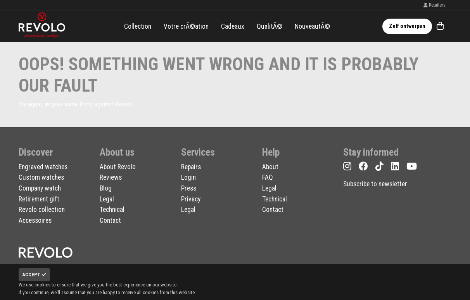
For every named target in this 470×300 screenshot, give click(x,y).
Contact (110, 220)
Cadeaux (232, 26)
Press (188, 188)
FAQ (267, 177)
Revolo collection (42, 209)
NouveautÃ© (312, 26)
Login (188, 177)
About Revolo (118, 167)
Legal (107, 199)
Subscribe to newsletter (375, 184)
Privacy (190, 199)
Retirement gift (39, 199)
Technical (112, 209)
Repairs (191, 167)
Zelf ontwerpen (407, 26)
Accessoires (35, 220)
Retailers (434, 5)
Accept (34, 274)
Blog (106, 188)
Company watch (40, 188)
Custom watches (41, 177)
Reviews (111, 177)
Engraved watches (43, 167)
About (270, 167)
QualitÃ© (269, 26)
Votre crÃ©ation (186, 26)
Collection (137, 26)
